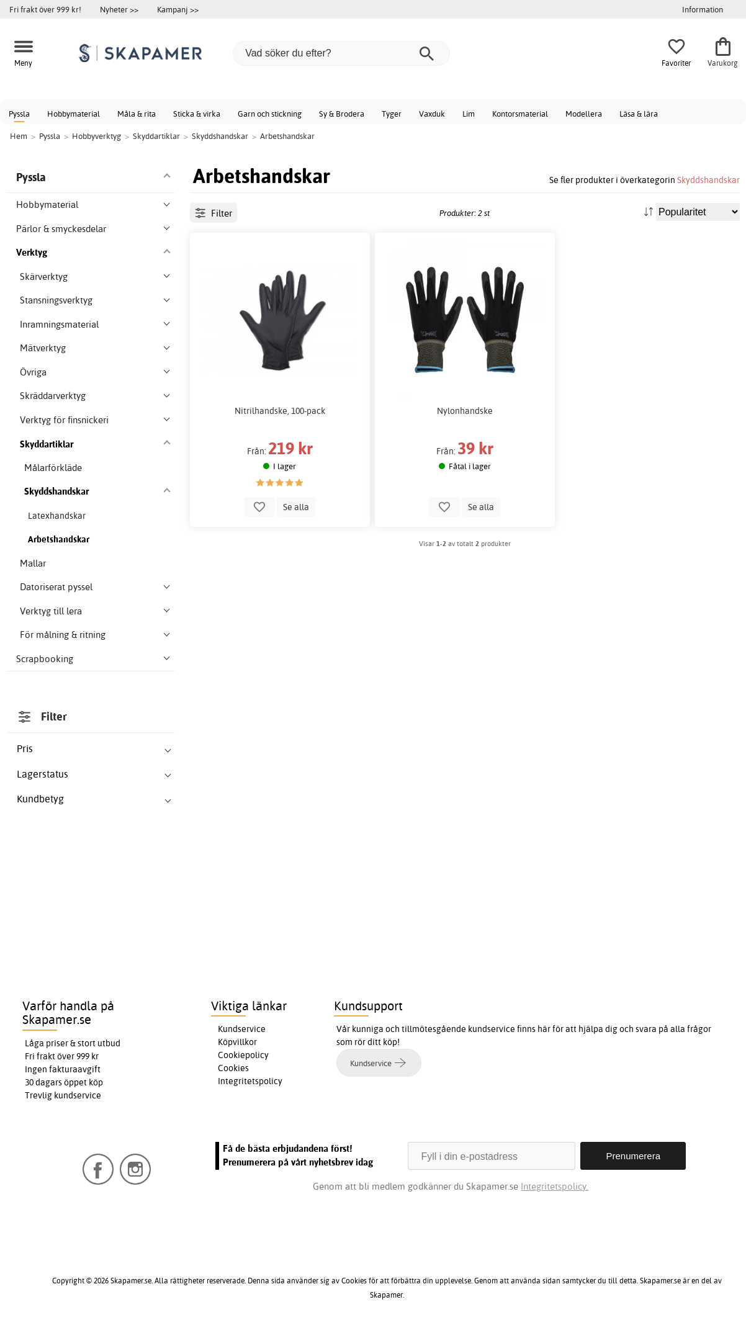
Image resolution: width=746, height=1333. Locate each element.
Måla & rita (136, 114)
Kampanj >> (178, 9)
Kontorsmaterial (520, 114)
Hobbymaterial (73, 114)
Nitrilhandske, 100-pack (280, 411)
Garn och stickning (270, 114)
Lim (468, 114)
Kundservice (242, 1029)
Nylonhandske (465, 411)
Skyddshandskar (708, 180)
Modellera (583, 114)
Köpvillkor (237, 1042)
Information (702, 9)
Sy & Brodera (341, 114)
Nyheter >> (119, 9)
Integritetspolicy (250, 1081)
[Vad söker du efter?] (341, 53)
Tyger (392, 114)
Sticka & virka (196, 114)
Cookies (233, 1068)
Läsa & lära (638, 114)
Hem (18, 136)
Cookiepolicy (243, 1055)
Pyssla (19, 114)
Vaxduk (432, 114)
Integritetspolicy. (554, 1186)
